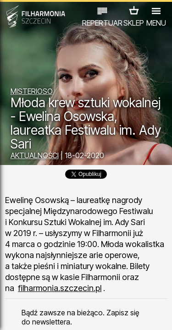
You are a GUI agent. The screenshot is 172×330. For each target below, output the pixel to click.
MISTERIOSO (32, 91)
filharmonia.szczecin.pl (59, 288)
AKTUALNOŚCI (35, 155)
